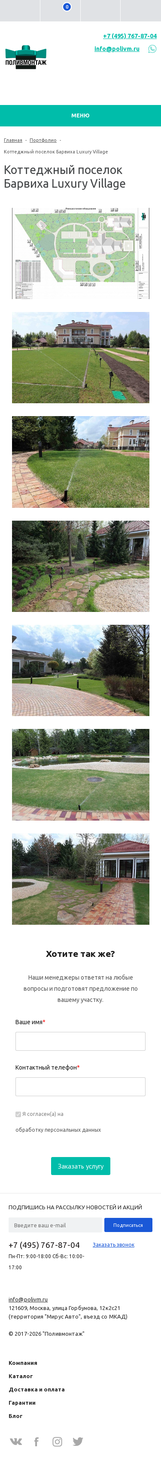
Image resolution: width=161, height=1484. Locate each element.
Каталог (21, 1376)
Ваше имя (30, 1022)
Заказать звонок (113, 1244)
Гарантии (22, 1403)
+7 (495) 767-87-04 (130, 36)
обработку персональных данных (58, 1130)
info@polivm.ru (117, 48)
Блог (16, 1416)
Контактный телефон (47, 1067)
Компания (23, 1363)
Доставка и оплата (37, 1389)
